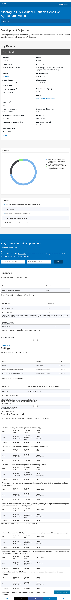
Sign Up (58, 261)
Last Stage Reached (43, 122)
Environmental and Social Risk (13, 115)
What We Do (4, 4)
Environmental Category (45, 109)
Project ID (5, 58)
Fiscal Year (6, 102)
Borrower (40, 64)
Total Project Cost (9, 89)
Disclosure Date (42, 73)
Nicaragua (5, 76)
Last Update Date (8, 129)
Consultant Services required (12, 122)
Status (38, 58)
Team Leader (7, 64)
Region (38, 95)
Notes (4, 135)
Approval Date (7, 80)
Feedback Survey (62, 592)
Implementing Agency (44, 89)
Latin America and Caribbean (45, 98)
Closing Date (40, 115)
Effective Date (41, 80)
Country (5, 73)
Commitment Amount (10, 109)
